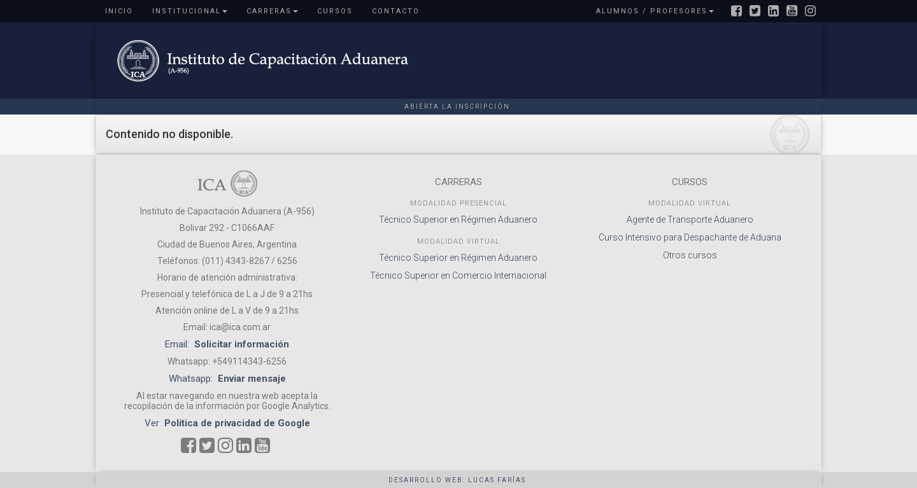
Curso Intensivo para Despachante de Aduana (690, 237)
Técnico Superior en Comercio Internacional (458, 275)
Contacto (396, 11)
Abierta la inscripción (457, 106)
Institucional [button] (189, 11)
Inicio (119, 11)
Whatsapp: (227, 378)
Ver (227, 423)
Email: (227, 344)
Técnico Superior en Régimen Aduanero (458, 219)
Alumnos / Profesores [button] (655, 11)
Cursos (335, 11)
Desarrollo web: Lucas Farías (457, 480)
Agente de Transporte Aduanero (690, 219)
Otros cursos (690, 255)
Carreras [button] (272, 11)
